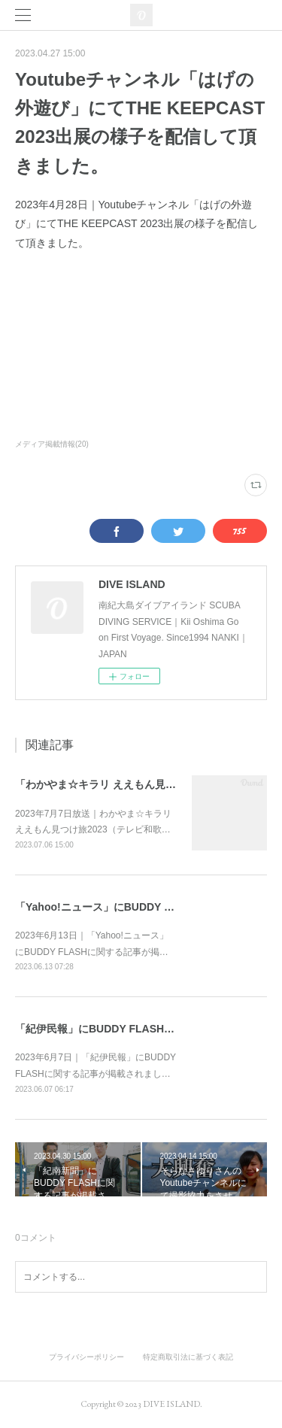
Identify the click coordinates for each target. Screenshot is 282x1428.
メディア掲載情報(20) (52, 444)
